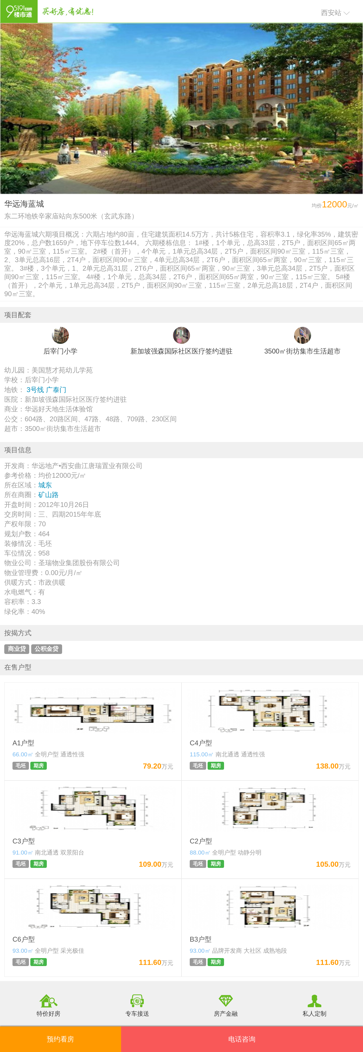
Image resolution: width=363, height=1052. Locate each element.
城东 (45, 485)
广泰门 (56, 390)
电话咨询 (242, 1039)
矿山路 (48, 494)
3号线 (35, 390)
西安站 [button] (335, 12)
